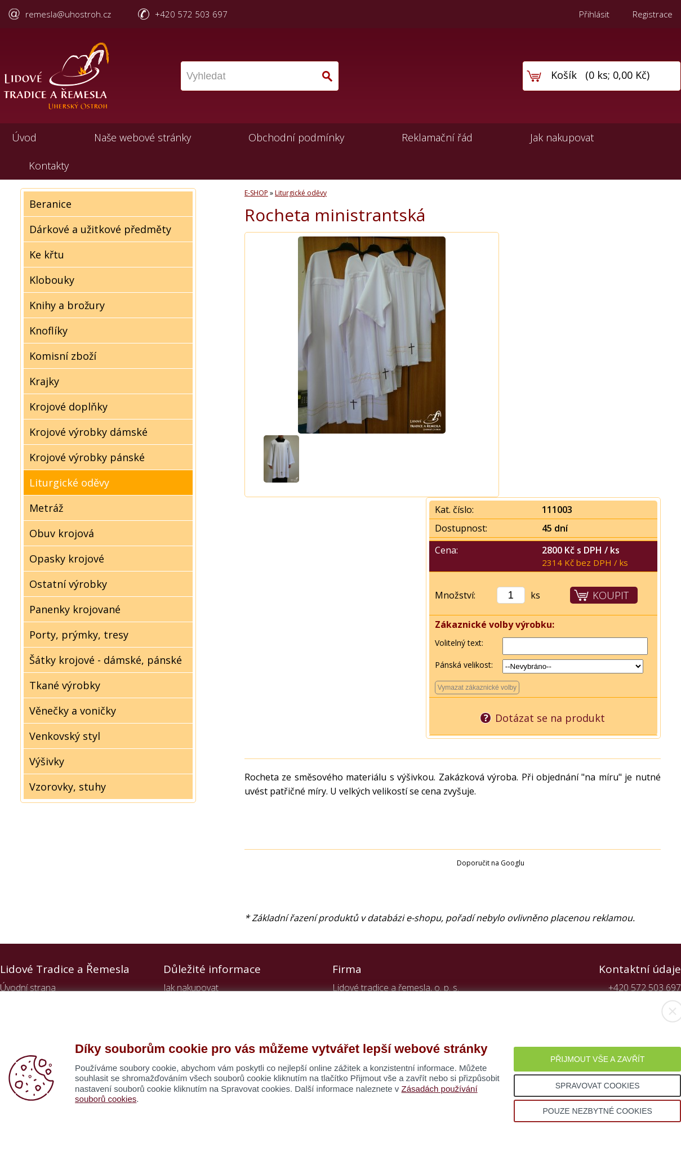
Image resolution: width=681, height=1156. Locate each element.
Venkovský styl (64, 736)
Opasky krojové (66, 558)
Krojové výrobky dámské (88, 432)
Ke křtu (46, 254)
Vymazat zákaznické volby (477, 687)
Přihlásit (594, 14)
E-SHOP (256, 193)
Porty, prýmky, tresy (78, 634)
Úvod (24, 137)
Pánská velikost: (464, 664)
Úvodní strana (28, 987)
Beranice (50, 204)
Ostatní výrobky (68, 584)
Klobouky (51, 280)
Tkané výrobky (64, 685)
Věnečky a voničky (72, 710)
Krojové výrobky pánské (87, 457)
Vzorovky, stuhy (67, 786)
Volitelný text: (459, 642)
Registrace (653, 14)
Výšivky (46, 761)
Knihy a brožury (67, 305)
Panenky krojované (75, 609)
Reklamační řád (437, 137)
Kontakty (49, 165)
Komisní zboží (62, 356)
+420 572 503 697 (191, 14)
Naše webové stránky (142, 137)
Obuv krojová (61, 533)
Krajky (44, 381)
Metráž (46, 508)
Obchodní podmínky (296, 137)
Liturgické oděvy (69, 482)
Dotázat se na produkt (550, 718)
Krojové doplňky (68, 406)
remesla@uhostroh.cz (68, 14)
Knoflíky (48, 330)
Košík (564, 75)
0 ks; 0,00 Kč (618, 75)
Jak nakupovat (562, 137)
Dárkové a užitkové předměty (100, 229)
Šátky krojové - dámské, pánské (105, 660)
